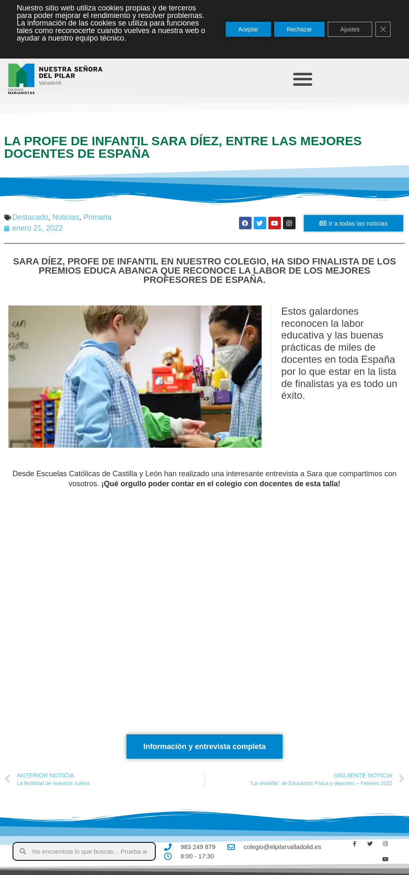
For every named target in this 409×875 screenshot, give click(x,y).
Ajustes (350, 29)
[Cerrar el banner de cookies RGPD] (383, 29)
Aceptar (248, 29)
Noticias (65, 217)
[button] (302, 79)
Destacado (30, 217)
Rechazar (299, 29)
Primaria (97, 217)
